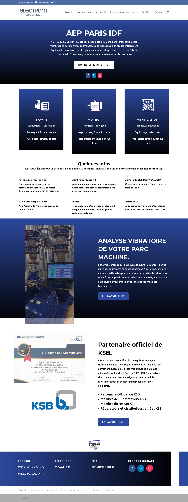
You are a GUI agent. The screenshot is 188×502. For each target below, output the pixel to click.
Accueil (68, 12)
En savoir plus (113, 422)
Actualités (100, 12)
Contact (159, 12)
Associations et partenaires (124, 12)
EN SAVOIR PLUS (113, 296)
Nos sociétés (82, 12)
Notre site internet (94, 67)
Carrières (146, 12)
